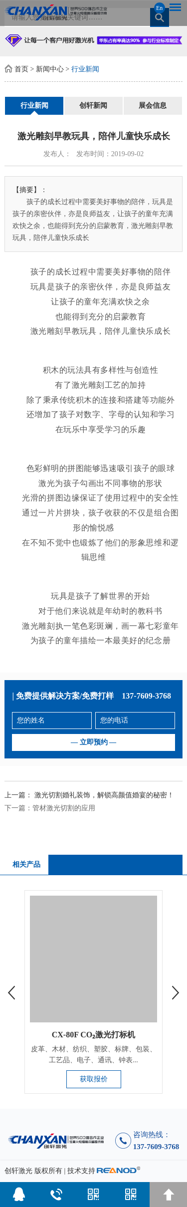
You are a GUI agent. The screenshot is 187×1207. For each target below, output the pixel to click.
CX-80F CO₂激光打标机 (94, 1034)
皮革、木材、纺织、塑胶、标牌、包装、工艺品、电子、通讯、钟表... (94, 1054)
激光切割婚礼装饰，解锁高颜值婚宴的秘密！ (104, 795)
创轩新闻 (93, 105)
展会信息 (153, 105)
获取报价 (94, 1079)
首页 (21, 69)
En (159, 7)
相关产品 (26, 864)
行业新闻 (85, 69)
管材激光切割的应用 (63, 808)
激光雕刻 (88, 385)
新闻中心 (50, 69)
